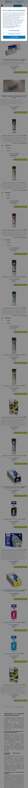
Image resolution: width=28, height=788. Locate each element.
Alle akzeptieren (14, 37)
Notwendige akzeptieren (14, 34)
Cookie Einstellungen (14, 30)
